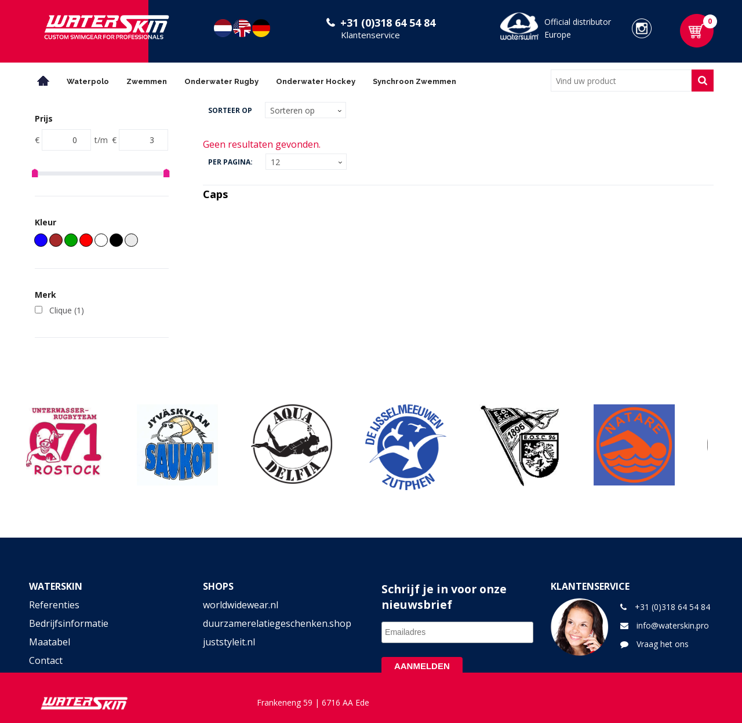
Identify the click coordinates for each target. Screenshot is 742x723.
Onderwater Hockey (315, 81)
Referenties (54, 604)
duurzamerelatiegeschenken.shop (277, 623)
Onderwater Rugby (221, 81)
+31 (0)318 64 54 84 (387, 23)
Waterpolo (88, 81)
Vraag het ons (662, 643)
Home (43, 81)
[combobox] (621, 81)
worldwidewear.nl (240, 604)
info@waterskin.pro (672, 625)
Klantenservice (370, 35)
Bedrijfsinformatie (68, 623)
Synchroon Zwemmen (414, 81)
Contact (46, 660)
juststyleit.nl (229, 642)
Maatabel (49, 642)
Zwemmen (146, 81)
